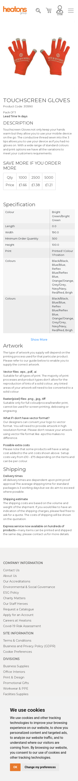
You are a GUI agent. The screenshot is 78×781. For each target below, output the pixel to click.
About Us (10, 576)
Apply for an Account (18, 615)
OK (15, 767)
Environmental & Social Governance (29, 587)
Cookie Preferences (17, 652)
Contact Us (11, 570)
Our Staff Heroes (15, 604)
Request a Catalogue (18, 609)
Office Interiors (14, 672)
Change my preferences (40, 767)
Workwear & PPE (15, 688)
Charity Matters (14, 598)
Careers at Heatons (17, 620)
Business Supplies (16, 666)
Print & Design (13, 677)
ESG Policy (11, 592)
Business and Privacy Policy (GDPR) (29, 646)
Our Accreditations (16, 581)
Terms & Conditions (17, 640)
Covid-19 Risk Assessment (22, 626)
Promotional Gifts (16, 683)
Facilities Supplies (15, 694)
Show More (39, 339)
